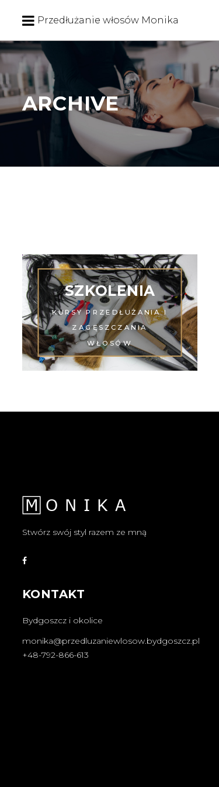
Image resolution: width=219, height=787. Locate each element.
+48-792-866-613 (55, 655)
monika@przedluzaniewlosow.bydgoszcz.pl (111, 641)
